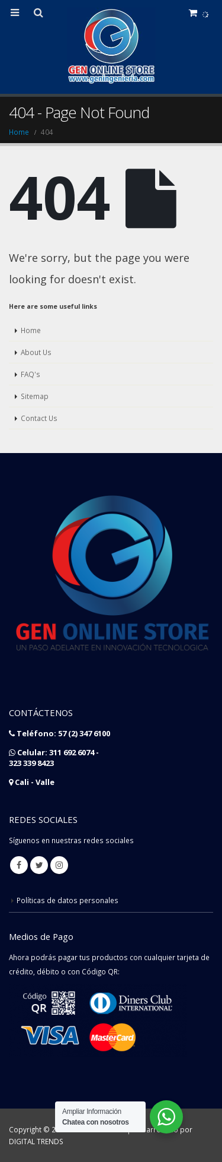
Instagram (59, 865)
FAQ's (30, 374)
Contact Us (39, 418)
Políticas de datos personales (67, 900)
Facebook (19, 865)
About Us (36, 352)
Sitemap (35, 396)
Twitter (39, 865)
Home (31, 330)
